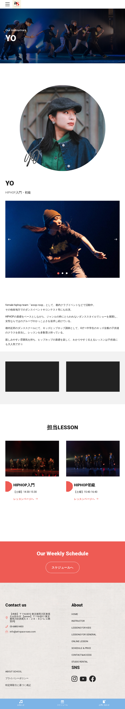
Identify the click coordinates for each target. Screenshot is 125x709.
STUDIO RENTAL (80, 661)
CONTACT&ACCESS (81, 655)
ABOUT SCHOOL (13, 671)
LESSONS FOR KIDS (81, 627)
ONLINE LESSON (80, 641)
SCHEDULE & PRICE (81, 648)
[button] (9, 239)
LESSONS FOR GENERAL (84, 634)
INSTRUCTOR (78, 621)
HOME (75, 614)
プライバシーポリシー (17, 678)
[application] (32, 376)
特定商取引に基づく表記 (18, 685)
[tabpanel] (62, 239)
